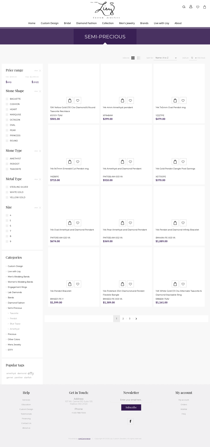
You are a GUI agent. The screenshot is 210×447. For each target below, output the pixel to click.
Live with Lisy (14, 271)
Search (184, 7)
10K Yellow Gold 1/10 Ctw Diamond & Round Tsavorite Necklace (72, 109)
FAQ (184, 414)
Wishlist (197, 7)
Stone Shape (15, 90)
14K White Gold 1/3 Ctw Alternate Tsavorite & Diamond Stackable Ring (179, 293)
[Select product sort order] (165, 57)
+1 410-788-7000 (79, 413)
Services (26, 400)
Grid (133, 58)
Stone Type (14, 150)
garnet (9, 377)
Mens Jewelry (14, 344)
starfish (27, 377)
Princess (15, 135)
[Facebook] (130, 421)
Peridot (14, 164)
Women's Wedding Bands (20, 282)
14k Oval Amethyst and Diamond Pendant (72, 229)
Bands (11, 297)
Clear (36, 70)
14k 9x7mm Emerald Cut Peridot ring (69, 168)
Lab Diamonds (15, 292)
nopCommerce (84, 439)
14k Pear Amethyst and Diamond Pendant (125, 229)
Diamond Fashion (16, 303)
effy (31, 373)
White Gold (16, 192)
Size (9, 207)
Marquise (15, 114)
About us (26, 428)
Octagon (15, 120)
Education (26, 404)
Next (136, 318)
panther (19, 377)
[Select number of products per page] (193, 57)
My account (184, 400)
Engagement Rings (17, 287)
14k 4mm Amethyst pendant (118, 107)
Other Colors (14, 339)
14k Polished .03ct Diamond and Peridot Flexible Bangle (123, 293)
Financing (26, 418)
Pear (13, 130)
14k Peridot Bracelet (60, 291)
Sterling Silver (19, 187)
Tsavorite (15, 169)
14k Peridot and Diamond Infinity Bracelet (177, 229)
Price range (14, 70)
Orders (184, 404)
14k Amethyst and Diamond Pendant (122, 168)
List (139, 58)
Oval (12, 125)
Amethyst (15, 158)
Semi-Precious (15, 308)
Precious (12, 334)
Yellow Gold (17, 197)
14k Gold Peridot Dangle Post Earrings (175, 168)
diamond (21, 373)
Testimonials (26, 414)
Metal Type (14, 179)
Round (14, 141)
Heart (13, 109)
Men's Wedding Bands (18, 276)
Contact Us (26, 423)
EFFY (10, 350)
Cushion (15, 104)
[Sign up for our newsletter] (131, 399)
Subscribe (131, 407)
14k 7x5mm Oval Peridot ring (171, 107)
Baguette (15, 99)
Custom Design (15, 266)
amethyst (11, 373)
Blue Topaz (15, 323)
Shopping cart (204, 7)
